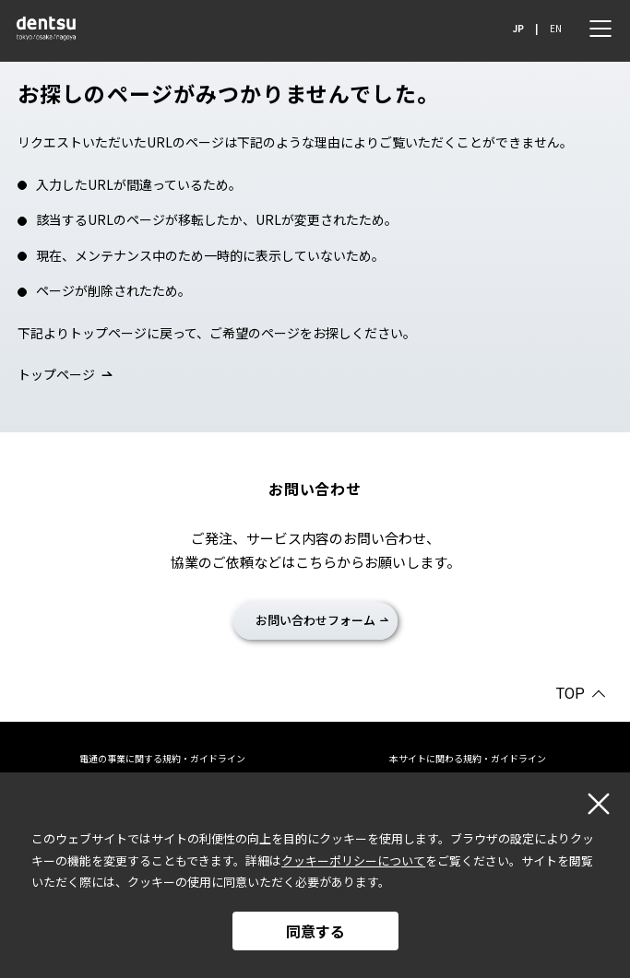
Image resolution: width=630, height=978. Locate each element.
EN (556, 28)
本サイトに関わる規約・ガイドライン (467, 758)
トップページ (56, 374)
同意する (315, 931)
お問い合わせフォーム (315, 620)
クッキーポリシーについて (353, 860)
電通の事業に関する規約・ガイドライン (162, 758)
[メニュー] (600, 28)
